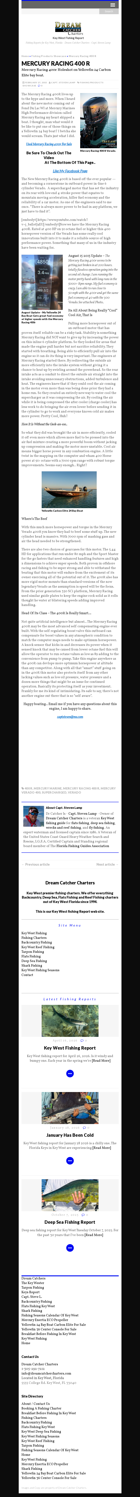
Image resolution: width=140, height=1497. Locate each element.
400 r (28, 788)
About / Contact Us (35, 1404)
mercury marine (48, 788)
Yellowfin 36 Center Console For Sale (49, 1329)
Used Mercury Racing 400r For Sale (49, 144)
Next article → (108, 864)
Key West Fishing (34, 933)
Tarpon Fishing (32, 952)
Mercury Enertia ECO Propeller (44, 1320)
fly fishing (96, 828)
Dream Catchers (33, 1278)
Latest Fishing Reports (70, 999)
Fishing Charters (34, 938)
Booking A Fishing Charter (41, 1408)
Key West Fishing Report (70, 1047)
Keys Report (30, 1292)
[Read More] (101, 1061)
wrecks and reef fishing (63, 828)
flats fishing (80, 823)
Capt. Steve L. (31, 1297)
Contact (27, 975)
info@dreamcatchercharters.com (46, 1373)
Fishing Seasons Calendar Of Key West (50, 1315)
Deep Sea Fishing (34, 961)
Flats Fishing (31, 956)
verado (74, 792)
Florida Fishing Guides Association (83, 846)
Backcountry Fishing (36, 942)
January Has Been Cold (70, 1135)
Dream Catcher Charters (64, 818)
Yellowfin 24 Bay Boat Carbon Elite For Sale (53, 1325)
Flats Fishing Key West (38, 1306)
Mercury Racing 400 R (81, 788)
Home (25, 1343)
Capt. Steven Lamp (63, 82)
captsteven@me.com (70, 717)
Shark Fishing (31, 965)
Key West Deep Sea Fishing (41, 1432)
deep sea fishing (103, 823)
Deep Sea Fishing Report (70, 1222)
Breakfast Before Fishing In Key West (48, 1334)
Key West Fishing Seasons (40, 970)
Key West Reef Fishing (37, 947)
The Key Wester (32, 1283)
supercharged (54, 792)
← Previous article (35, 864)
